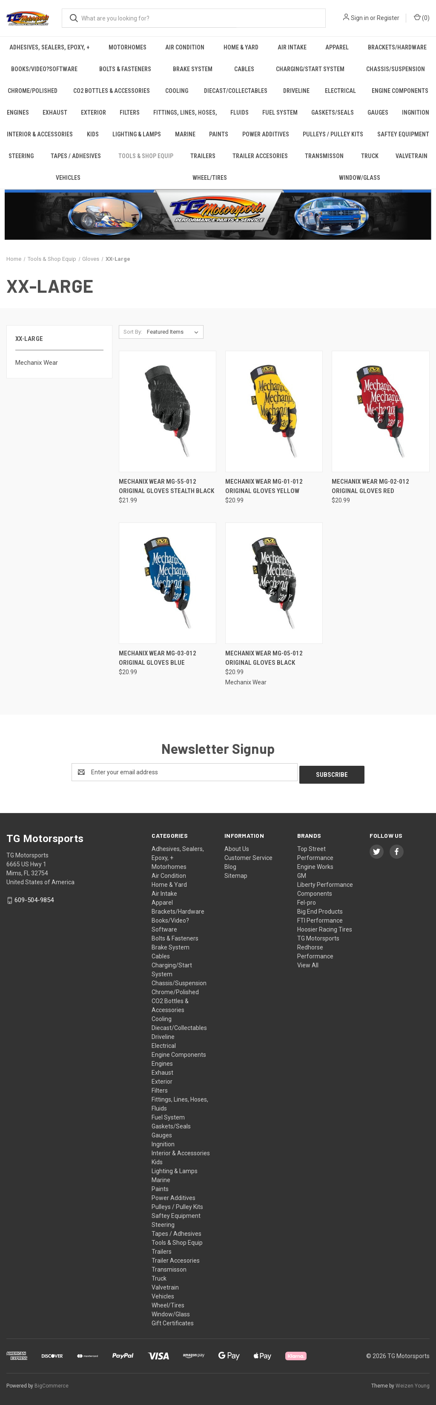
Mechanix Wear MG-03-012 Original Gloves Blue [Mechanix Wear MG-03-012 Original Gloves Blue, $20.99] (157, 658)
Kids (93, 134)
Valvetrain (411, 156)
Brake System (192, 69)
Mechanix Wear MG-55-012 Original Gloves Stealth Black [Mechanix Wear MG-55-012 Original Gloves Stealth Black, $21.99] (166, 486)
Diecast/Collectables (235, 90)
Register (388, 17)
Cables (244, 69)
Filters (130, 112)
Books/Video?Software (44, 69)
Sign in (360, 17)
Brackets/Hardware (178, 909)
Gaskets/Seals (332, 112)
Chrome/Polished (32, 90)
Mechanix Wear (36, 362)
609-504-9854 (34, 897)
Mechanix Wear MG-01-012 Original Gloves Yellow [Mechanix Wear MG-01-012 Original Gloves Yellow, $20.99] (264, 486)
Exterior (93, 112)
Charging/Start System (310, 69)
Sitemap (235, 873)
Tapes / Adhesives (76, 156)
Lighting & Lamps (136, 134)
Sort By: (132, 332)
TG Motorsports (318, 935)
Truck (370, 156)
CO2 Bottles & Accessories (111, 90)
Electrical (340, 90)
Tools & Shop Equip (145, 156)
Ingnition (163, 1141)
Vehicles (68, 177)
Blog (230, 864)
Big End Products (320, 909)
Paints (218, 134)
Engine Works (315, 864)
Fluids (239, 112)
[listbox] (174, 332)
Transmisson (324, 156)
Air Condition (184, 47)
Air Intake (292, 47)
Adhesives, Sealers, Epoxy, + (49, 47)
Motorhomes (127, 47)
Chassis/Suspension (179, 980)
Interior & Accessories (40, 134)
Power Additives (265, 134)
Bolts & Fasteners (125, 69)
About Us (236, 846)
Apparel (337, 47)
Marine (185, 134)
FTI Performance (320, 918)
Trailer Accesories (260, 156)
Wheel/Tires (209, 177)
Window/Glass (171, 1311)
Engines (18, 112)
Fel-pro (306, 900)
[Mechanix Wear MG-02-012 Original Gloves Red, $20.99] (380, 411)
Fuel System (280, 112)
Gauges (377, 112)
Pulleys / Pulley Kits (333, 134)
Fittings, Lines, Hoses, (185, 112)
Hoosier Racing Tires (324, 926)
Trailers (202, 156)
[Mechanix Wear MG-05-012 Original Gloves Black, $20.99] (274, 583)
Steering (21, 156)
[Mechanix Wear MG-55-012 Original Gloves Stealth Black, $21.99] (167, 411)
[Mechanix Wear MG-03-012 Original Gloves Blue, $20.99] (167, 583)
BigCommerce (51, 1383)
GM (301, 873)
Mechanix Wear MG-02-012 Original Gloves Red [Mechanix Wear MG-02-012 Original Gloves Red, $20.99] (370, 486)
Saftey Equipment (403, 134)
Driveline (296, 90)
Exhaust (55, 112)
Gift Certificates (173, 1320)
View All (307, 962)
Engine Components (179, 1052)
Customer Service (248, 855)
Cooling (176, 90)
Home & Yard (241, 47)
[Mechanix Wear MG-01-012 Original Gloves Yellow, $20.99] (274, 411)
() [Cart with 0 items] (422, 17)
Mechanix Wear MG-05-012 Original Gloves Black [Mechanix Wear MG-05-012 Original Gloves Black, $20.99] (264, 658)
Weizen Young (413, 1383)
